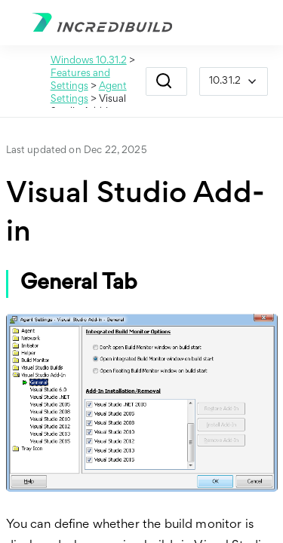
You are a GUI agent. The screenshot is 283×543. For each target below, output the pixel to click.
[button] (164, 81)
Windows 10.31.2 (89, 61)
